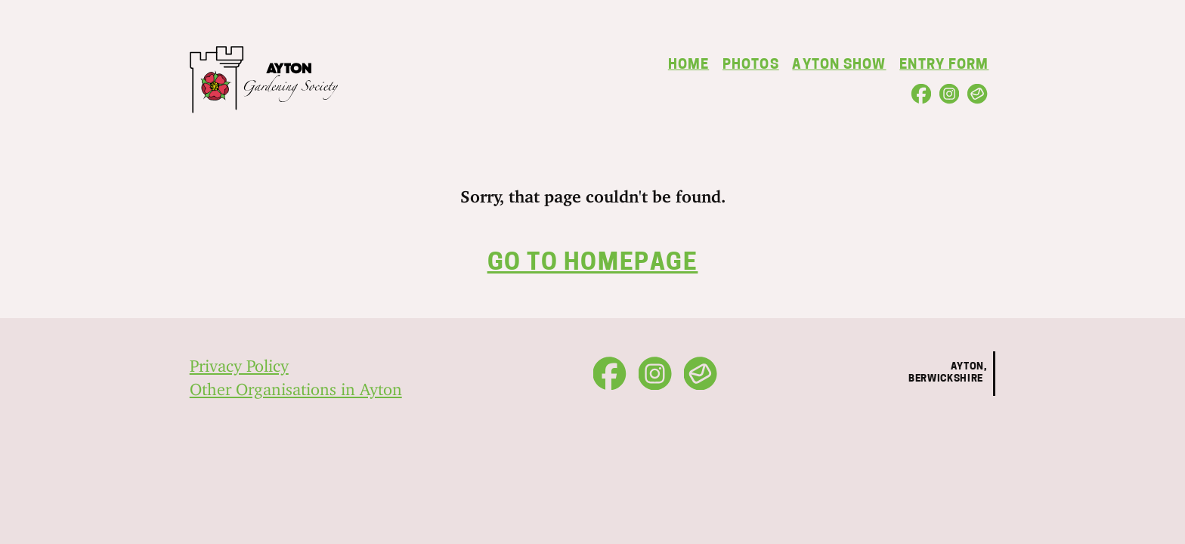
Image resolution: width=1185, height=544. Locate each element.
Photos (750, 65)
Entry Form (944, 65)
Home (688, 65)
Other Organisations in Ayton (296, 385)
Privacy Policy (239, 361)
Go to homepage (592, 264)
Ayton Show (839, 65)
